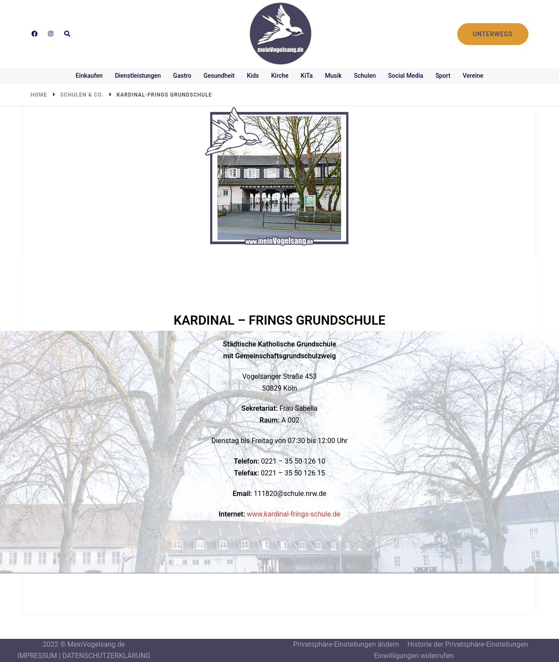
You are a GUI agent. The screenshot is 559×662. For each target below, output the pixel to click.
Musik (333, 75)
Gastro (182, 75)
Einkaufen (89, 75)
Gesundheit (219, 75)
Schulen (365, 75)
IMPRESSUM (37, 656)
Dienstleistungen (138, 75)
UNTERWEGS (493, 34)
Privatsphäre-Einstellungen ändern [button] (346, 644)
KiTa (307, 75)
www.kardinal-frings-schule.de (293, 514)
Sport (442, 75)
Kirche (280, 75)
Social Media (406, 75)
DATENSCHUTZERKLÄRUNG (106, 656)
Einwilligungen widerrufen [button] (413, 656)
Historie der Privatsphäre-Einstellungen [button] (467, 644)
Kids (253, 75)
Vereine (472, 75)
